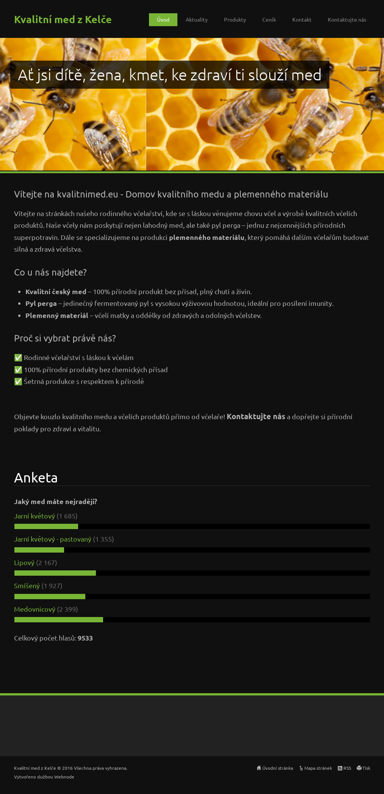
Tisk (366, 768)
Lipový (24, 562)
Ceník (269, 19)
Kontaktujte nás (347, 19)
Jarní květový (34, 516)
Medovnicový (34, 609)
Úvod (163, 19)
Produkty (235, 19)
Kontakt (302, 19)
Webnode (64, 777)
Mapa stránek (318, 768)
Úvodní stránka (277, 768)
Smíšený (27, 585)
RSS (347, 768)
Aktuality (197, 19)
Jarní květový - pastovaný (52, 539)
